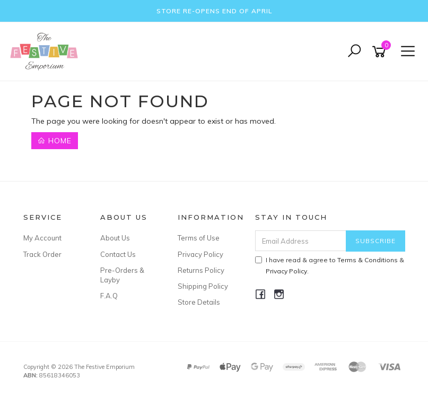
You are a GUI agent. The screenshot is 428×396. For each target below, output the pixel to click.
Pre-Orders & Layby (122, 275)
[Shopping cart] (380, 52)
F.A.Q (109, 295)
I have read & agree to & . (329, 265)
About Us (115, 238)
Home (55, 140)
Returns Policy (201, 270)
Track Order (42, 254)
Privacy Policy (200, 254)
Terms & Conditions (367, 260)
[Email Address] (300, 240)
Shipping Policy (203, 286)
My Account (42, 238)
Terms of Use (199, 238)
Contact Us (118, 254)
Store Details (199, 302)
